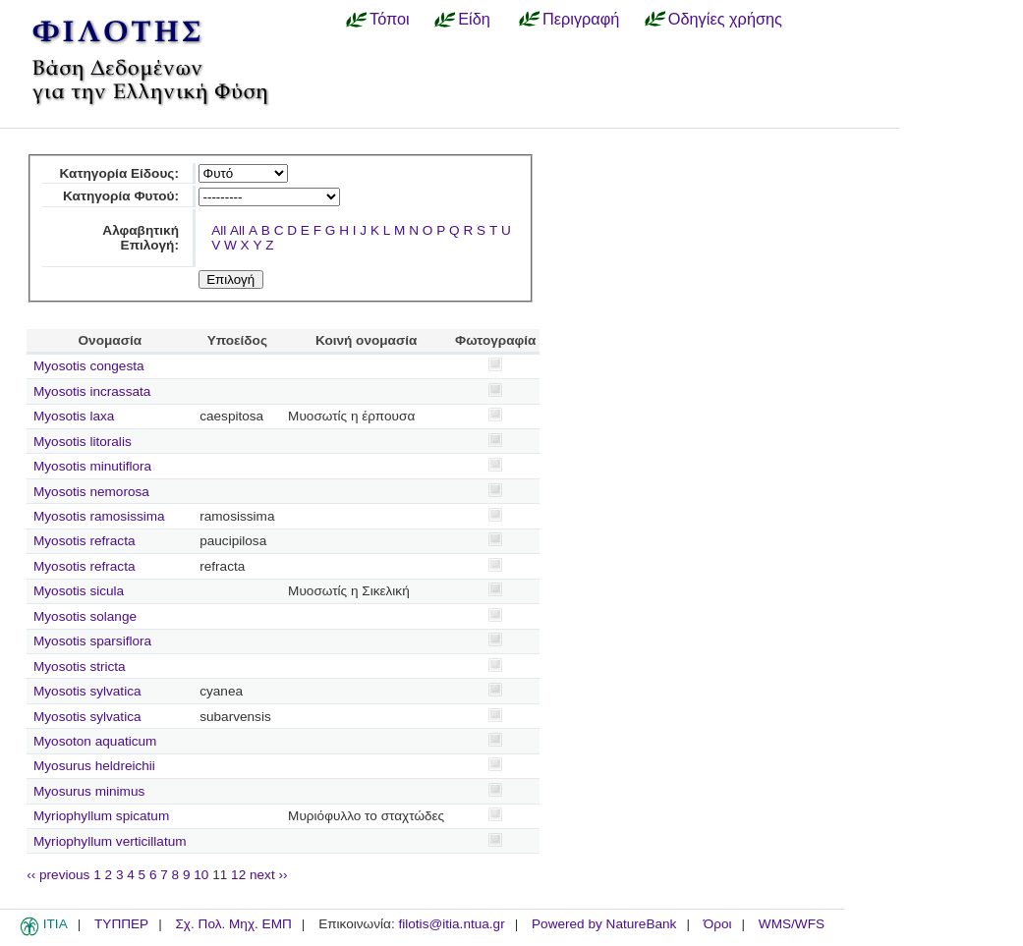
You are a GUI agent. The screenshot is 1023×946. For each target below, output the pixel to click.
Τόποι (389, 19)
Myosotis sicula (78, 591)
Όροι (718, 924)
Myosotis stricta (79, 666)
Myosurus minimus (88, 791)
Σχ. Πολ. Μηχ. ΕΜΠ (233, 924)
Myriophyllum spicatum (101, 815)
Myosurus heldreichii (94, 765)
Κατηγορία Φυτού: (121, 196)
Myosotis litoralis (82, 441)
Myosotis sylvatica (87, 691)
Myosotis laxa (73, 416)
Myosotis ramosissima (99, 516)
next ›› (269, 874)
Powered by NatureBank (604, 924)
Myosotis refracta (84, 540)
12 (238, 874)
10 (201, 874)
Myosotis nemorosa (91, 491)
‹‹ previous (58, 874)
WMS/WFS (791, 924)
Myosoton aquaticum (94, 741)
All (218, 230)
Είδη (474, 19)
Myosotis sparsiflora (92, 641)
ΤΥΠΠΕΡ (121, 924)
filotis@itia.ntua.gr (451, 924)
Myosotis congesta (88, 366)
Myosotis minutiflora (92, 466)
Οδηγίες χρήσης (725, 19)
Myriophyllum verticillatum (110, 841)
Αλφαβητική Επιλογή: (140, 237)
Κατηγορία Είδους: (119, 173)
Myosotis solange (85, 616)
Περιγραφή (580, 19)
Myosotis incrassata (91, 391)
